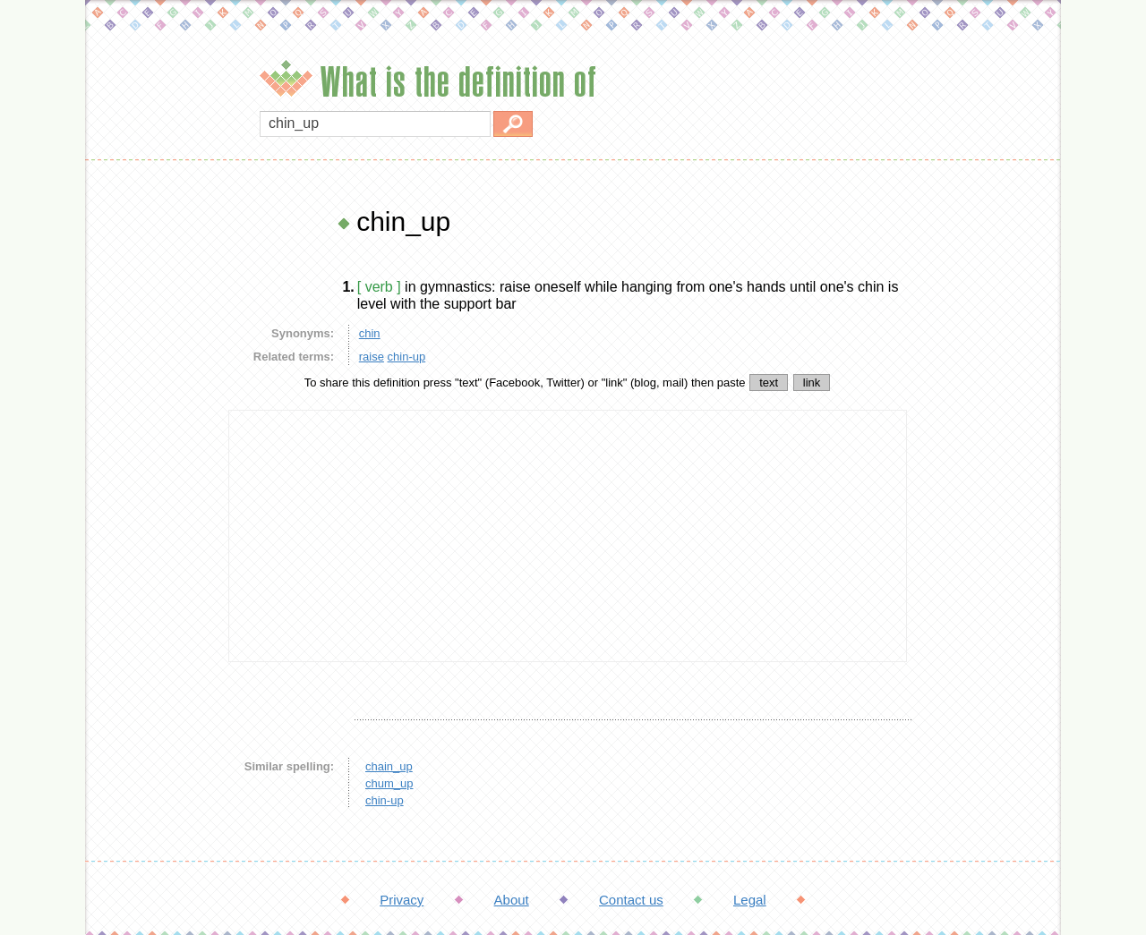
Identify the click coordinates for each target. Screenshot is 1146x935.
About (511, 899)
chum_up (389, 783)
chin (370, 333)
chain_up (389, 766)
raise (371, 356)
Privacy (401, 899)
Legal (749, 899)
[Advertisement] (152, 474)
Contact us (631, 899)
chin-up (407, 356)
